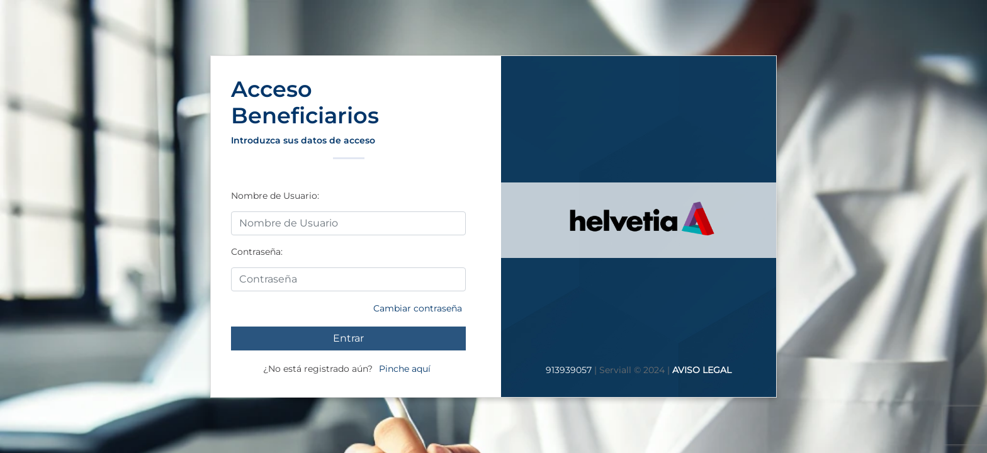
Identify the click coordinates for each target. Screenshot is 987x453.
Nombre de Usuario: (275, 195)
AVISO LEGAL (701, 370)
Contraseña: (257, 251)
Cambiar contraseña (417, 308)
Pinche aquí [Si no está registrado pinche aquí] (405, 368)
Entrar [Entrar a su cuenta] (348, 338)
